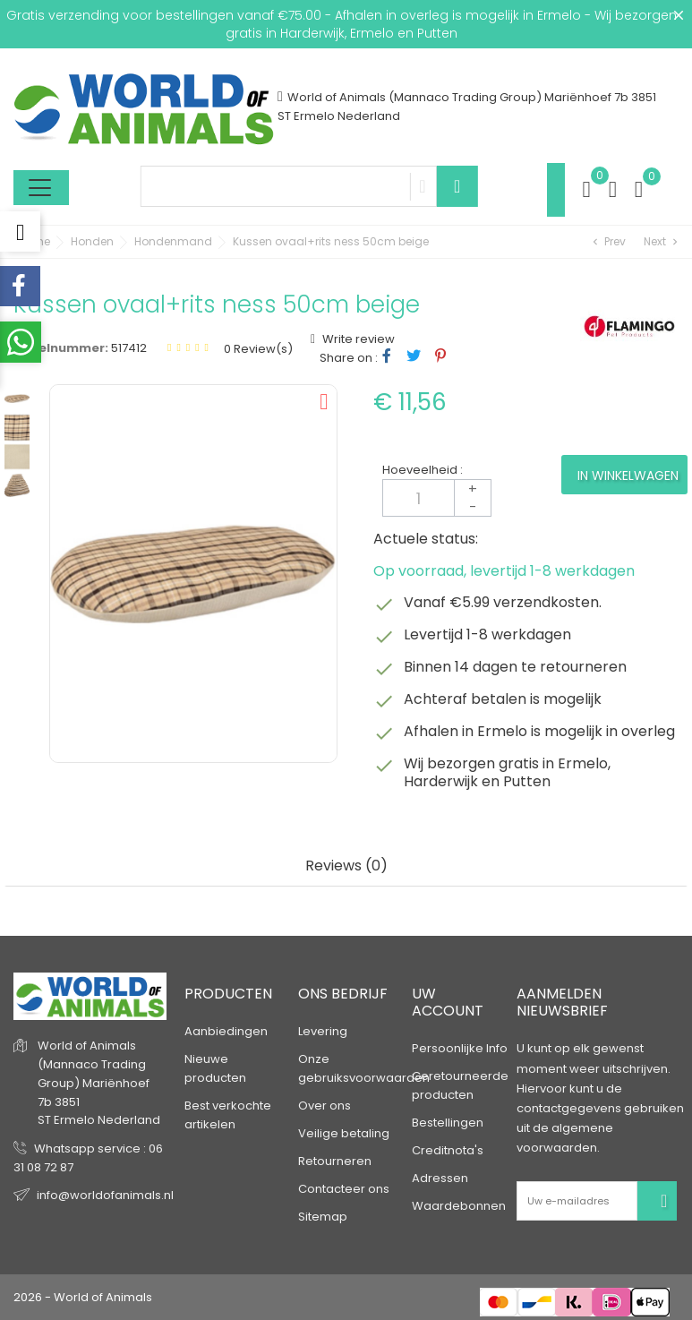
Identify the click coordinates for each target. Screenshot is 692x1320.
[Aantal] (437, 498)
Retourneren (335, 1161)
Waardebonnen (459, 1205)
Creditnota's (447, 1150)
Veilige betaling (343, 1133)
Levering (322, 1031)
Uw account (447, 1002)
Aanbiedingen (226, 1031)
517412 (129, 347)
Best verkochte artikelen (227, 1115)
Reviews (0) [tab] (346, 866)
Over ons (324, 1105)
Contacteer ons (343, 1188)
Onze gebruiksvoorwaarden (364, 1068)
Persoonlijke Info (460, 1048)
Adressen (440, 1178)
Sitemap (322, 1216)
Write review (357, 338)
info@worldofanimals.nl (105, 1195)
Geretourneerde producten (460, 1085)
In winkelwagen (628, 475)
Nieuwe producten (215, 1068)
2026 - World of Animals (82, 1297)
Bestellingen (447, 1122)
